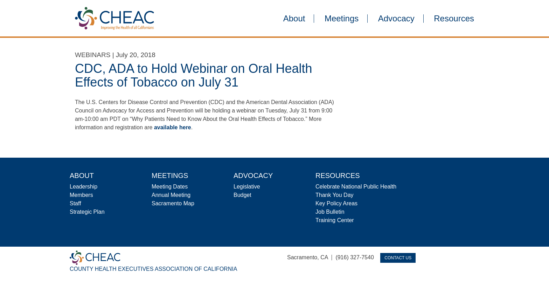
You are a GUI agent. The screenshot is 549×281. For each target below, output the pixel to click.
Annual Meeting (171, 195)
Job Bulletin (330, 212)
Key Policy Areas (336, 203)
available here (172, 127)
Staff (75, 203)
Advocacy (396, 18)
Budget (242, 195)
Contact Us (397, 257)
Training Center (334, 220)
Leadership (83, 187)
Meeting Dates (170, 187)
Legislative (247, 187)
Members (81, 195)
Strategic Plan (87, 212)
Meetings (342, 18)
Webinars (92, 55)
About (294, 18)
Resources (454, 18)
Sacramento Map (173, 203)
